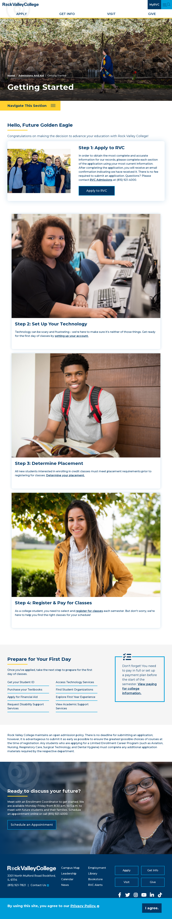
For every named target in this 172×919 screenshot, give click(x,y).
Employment (97, 867)
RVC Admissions (101, 179)
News (65, 885)
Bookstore (95, 879)
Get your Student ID (20, 682)
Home (11, 75)
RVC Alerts (95, 885)
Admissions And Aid (31, 75)
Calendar (67, 879)
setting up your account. (72, 336)
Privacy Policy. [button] (83, 906)
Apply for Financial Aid (22, 697)
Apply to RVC (96, 191)
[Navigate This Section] (30, 106)
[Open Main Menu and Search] (166, 4)
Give (152, 14)
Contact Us (38, 885)
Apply (21, 14)
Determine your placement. (65, 475)
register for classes (89, 611)
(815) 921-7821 (16, 885)
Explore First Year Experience (75, 697)
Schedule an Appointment (32, 825)
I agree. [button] (152, 908)
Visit (111, 14)
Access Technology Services (75, 682)
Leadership (68, 873)
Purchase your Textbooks (24, 689)
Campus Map (70, 867)
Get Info (67, 14)
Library (92, 873)
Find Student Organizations (74, 689)
